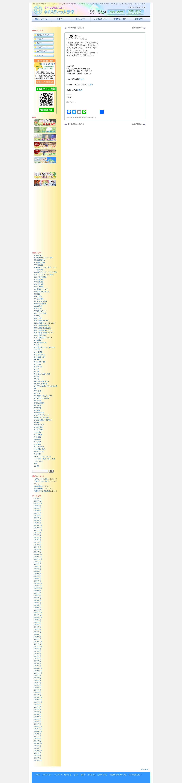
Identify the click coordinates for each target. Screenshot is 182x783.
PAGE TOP (144, 769)
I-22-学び (37, 316)
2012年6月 (37, 753)
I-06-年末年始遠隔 (40, 277)
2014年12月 (38, 726)
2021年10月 (38, 530)
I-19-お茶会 (38, 306)
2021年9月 (37, 532)
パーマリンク (92, 117)
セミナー (60, 19)
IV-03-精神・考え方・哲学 (43, 396)
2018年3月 (37, 634)
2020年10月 (38, 559)
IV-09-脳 (37, 410)
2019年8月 (37, 593)
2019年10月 (38, 588)
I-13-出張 (37, 294)
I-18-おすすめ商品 (40, 304)
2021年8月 (37, 535)
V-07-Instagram (39, 447)
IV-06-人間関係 (39, 403)
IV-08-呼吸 (37, 408)
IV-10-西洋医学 (39, 413)
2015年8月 (37, 707)
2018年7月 (37, 624)
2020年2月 (37, 578)
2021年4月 (37, 544)
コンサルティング (101, 19)
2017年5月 (37, 656)
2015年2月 (37, 721)
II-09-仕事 (37, 364)
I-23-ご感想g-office (40, 335)
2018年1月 (37, 639)
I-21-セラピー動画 (40, 313)
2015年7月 (37, 709)
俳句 (35, 464)
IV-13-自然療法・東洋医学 (43, 420)
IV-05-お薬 (37, 400)
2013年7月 (37, 746)
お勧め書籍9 (38, 486)
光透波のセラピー (120, 19)
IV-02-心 (37, 393)
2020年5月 (37, 571)
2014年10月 (38, 731)
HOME (38, 775)
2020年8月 (37, 564)
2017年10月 (38, 646)
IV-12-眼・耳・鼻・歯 (41, 418)
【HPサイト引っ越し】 (42, 479)
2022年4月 (37, 515)
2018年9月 (37, 620)
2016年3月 (37, 690)
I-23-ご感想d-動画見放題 (42, 328)
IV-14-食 (37, 422)
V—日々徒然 (38, 430)
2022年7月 (37, 511)
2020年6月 (37, 569)
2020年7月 (37, 566)
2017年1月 (37, 666)
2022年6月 (37, 513)
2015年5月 (37, 714)
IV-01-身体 (37, 391)
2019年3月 (37, 605)
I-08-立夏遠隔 (38, 282)
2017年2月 (37, 663)
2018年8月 (37, 622)
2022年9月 (37, 506)
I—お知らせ (38, 255)
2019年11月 (38, 586)
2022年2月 (37, 520)
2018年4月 (37, 632)
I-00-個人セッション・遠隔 (43, 257)
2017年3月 (37, 661)
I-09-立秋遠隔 (38, 284)
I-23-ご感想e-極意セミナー (43, 330)
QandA (76, 775)
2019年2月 (37, 608)
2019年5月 (37, 600)
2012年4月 (37, 755)
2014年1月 (37, 741)
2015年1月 (37, 724)
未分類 (36, 466)
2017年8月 (37, 651)
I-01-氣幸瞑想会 (39, 260)
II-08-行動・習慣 (39, 362)
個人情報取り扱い (135, 775)
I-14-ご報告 (38, 296)
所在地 (83, 775)
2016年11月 (38, 671)
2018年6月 (37, 627)
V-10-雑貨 (37, 454)
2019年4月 (37, 603)
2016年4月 (37, 688)
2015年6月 (37, 712)
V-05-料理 (37, 442)
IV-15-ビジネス (39, 425)
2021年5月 (37, 542)
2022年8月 (37, 508)
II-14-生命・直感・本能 (42, 374)
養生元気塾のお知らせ (76, 28)
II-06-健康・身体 (39, 357)
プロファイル (47, 775)
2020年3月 (37, 576)
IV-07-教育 (37, 405)
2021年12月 (38, 525)
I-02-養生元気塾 (39, 262)
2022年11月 (38, 501)
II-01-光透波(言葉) (81, 117)
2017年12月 (38, 642)
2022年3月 (37, 518)
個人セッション (41, 19)
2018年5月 (37, 629)
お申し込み (92, 775)
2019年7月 (37, 595)
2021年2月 (37, 549)
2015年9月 (37, 704)
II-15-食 (36, 376)
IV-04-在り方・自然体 (41, 398)
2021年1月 (37, 552)
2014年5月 (37, 734)
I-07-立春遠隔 (38, 279)
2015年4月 (37, 717)
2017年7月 (37, 654)
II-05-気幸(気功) (39, 354)
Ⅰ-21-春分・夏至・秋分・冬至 (44, 459)
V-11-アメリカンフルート (42, 456)
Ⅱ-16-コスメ (38, 461)
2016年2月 (37, 692)
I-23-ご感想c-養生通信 (41, 325)
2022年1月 (37, 523)
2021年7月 (37, 537)
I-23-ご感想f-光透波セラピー (43, 333)
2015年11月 (38, 700)
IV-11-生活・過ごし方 (41, 415)
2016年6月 (37, 683)
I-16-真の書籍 (38, 299)
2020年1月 (37, 581)
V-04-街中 (37, 439)
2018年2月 (37, 637)
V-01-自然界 (38, 434)
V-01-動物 (37, 432)
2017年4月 (37, 658)
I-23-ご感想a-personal (41, 321)
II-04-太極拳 (38, 352)
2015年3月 (37, 719)
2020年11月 (38, 557)
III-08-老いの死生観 (40, 384)
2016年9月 (37, 675)
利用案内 (138, 19)
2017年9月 (37, 649)
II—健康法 (37, 340)
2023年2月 (37, 499)
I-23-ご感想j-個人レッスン (43, 337)
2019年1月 (37, 610)
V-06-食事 (37, 444)
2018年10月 (38, 617)
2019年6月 (37, 598)
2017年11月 (38, 644)
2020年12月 (38, 554)
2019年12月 (38, 583)
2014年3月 (37, 736)
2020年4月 (37, 574)
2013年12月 (38, 743)
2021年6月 (37, 540)
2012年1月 (37, 758)
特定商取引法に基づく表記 (118, 775)
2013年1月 (37, 748)
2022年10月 (38, 503)
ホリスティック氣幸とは (62, 775)
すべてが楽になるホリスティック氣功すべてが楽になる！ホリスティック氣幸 (55, 9)
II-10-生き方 (38, 367)
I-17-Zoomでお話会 (40, 301)
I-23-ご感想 (38, 318)
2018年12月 (38, 612)
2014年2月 (37, 738)
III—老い (37, 379)
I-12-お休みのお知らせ (41, 291)
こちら (81, 79)
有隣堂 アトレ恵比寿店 (42, 491)
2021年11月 (38, 528)
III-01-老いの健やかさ (41, 381)
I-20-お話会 (38, 308)
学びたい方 (80, 19)
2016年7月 (37, 680)
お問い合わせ (102, 775)
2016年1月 (37, 695)
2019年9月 (37, 591)
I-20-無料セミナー (40, 311)
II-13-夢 (36, 371)
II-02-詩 (36, 345)
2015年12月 (38, 697)
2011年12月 (38, 760)
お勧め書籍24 (137, 28)
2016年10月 (38, 673)
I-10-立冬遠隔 (38, 287)
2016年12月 (38, 668)
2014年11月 (38, 729)
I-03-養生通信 (38, 265)
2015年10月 (38, 702)
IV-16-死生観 (38, 427)
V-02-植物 (37, 437)
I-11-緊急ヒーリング (41, 289)
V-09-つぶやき (39, 451)
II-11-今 (36, 369)
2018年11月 (38, 615)
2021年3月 (37, 547)
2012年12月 (38, 751)
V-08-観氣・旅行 (39, 449)
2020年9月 (37, 561)
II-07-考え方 (38, 359)
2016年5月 (37, 685)
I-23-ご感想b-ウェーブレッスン (44, 323)
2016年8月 (37, 678)
